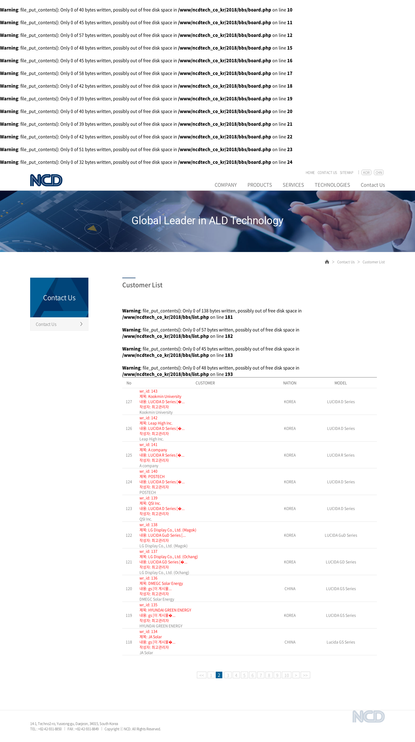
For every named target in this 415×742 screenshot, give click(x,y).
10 (286, 675)
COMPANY (226, 184)
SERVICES (293, 184)
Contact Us (373, 184)
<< (201, 675)
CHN (379, 172)
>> (305, 675)
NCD (46, 180)
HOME (310, 172)
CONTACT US (327, 172)
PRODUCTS (259, 184)
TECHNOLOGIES (332, 184)
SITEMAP (346, 172)
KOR (366, 172)
